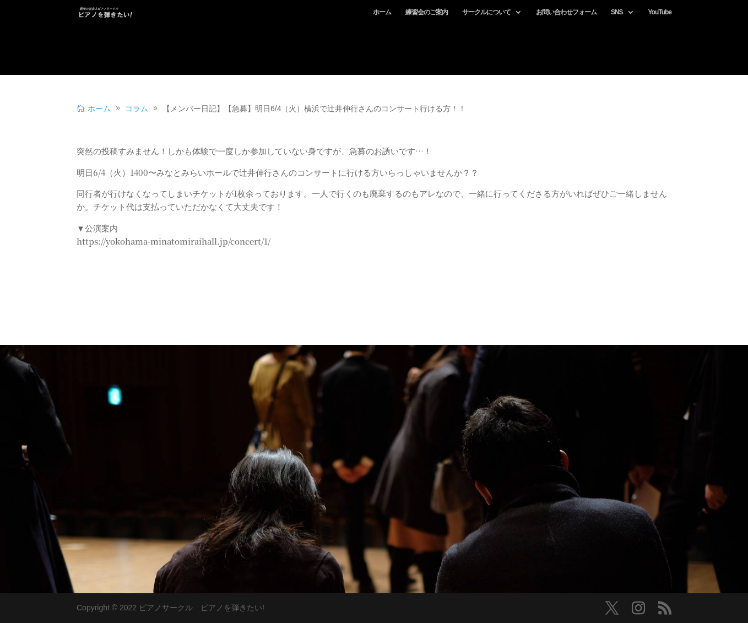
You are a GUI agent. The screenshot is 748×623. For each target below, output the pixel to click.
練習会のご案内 (426, 12)
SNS (617, 12)
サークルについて (486, 12)
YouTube (659, 12)
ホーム (382, 12)
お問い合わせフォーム (566, 12)
